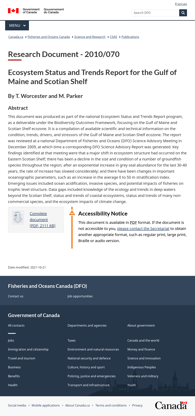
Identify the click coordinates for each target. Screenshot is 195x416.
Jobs (11, 340)
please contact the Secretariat (143, 228)
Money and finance (141, 349)
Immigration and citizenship (28, 349)
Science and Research (89, 37)
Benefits (14, 376)
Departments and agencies (87, 325)
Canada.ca (15, 37)
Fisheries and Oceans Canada (49, 37)
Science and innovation (144, 358)
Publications (130, 37)
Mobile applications (46, 405)
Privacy (137, 405)
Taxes (72, 340)
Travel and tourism (21, 358)
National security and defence (89, 358)
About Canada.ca (77, 405)
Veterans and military (142, 376)
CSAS (113, 37)
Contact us (15, 296)
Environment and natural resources (93, 349)
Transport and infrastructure (88, 385)
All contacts (16, 325)
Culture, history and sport (86, 367)
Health (13, 385)
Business (14, 367)
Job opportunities (80, 296)
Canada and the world (143, 340)
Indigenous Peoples (141, 367)
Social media (17, 405)
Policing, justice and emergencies (92, 376)
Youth (131, 385)
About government (141, 325)
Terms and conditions (111, 405)
